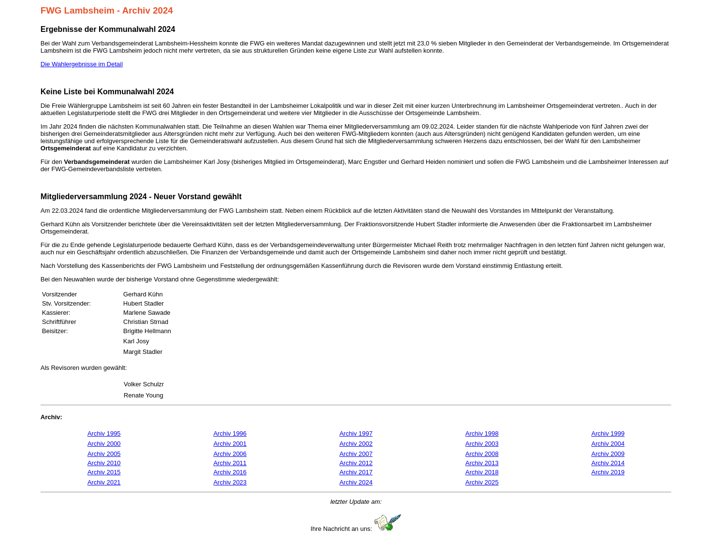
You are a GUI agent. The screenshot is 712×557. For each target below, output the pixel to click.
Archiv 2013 (482, 463)
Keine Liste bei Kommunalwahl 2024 (107, 92)
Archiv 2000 (104, 443)
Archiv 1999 (608, 433)
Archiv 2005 (104, 453)
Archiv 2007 (356, 453)
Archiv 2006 (230, 453)
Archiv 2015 (104, 472)
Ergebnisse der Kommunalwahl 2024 (108, 29)
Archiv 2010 (104, 463)
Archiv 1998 (482, 433)
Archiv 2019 (608, 472)
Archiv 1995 (104, 433)
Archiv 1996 (230, 433)
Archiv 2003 (482, 443)
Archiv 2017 (356, 472)
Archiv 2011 (230, 463)
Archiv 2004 (608, 443)
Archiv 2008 (482, 453)
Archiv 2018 (482, 472)
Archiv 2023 (230, 482)
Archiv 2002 (356, 443)
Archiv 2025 (482, 482)
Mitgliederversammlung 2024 (94, 196)
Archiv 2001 (230, 443)
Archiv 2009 (608, 453)
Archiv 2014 (608, 463)
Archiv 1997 (356, 433)
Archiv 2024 (356, 482)
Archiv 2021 (104, 482)
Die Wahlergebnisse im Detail (82, 64)
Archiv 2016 (230, 472)
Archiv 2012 (356, 463)
